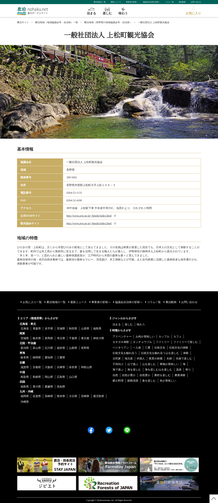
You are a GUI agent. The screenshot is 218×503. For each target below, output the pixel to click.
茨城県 (25, 338)
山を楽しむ (149, 364)
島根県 (37, 376)
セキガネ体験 (121, 342)
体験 (186, 353)
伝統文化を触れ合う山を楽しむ (160, 353)
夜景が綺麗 (155, 358)
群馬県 (49, 338)
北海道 (25, 328)
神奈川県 (98, 338)
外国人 (141, 358)
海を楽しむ (134, 369)
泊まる (117, 324)
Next (209, 78)
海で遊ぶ (118, 369)
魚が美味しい (168, 380)
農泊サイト (23, 22)
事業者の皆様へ (132, 2)
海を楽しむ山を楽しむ (158, 369)
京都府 (37, 367)
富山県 (37, 347)
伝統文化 (159, 347)
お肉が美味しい (145, 336)
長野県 (85, 347)
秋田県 (73, 328)
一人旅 (137, 347)
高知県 (61, 386)
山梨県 (73, 347)
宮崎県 (85, 396)
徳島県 (25, 386)
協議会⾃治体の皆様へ (127, 302)
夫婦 (169, 358)
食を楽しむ (149, 380)
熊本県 (61, 396)
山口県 (73, 376)
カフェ (177, 336)
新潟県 (25, 347)
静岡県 (37, 357)
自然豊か (144, 375)
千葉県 (73, 338)
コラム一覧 (169, 2)
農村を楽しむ (162, 375)
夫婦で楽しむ (184, 358)
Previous (8, 78)
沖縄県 (25, 401)
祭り (188, 369)
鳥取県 (25, 376)
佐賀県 (37, 396)
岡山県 (49, 376)
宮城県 (61, 328)
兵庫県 (61, 367)
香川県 (37, 386)
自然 (115, 375)
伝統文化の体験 (178, 347)
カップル (164, 336)
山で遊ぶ (132, 364)
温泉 (179, 369)
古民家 (117, 358)
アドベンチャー (122, 336)
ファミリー (162, 342)
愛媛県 (49, 386)
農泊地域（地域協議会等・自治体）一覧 (56, 22)
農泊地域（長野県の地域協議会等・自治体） (108, 22)
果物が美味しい (169, 364)
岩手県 (49, 328)
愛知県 (49, 357)
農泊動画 (182, 2)
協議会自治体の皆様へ (151, 2)
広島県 (61, 376)
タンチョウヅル (142, 342)
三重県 (61, 357)
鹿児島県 (98, 396)
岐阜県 (25, 357)
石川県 (49, 347)
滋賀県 (25, 367)
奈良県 (73, 367)
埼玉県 (61, 338)
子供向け (118, 364)
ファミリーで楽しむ (185, 342)
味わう (141, 324)
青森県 (37, 328)
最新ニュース (116, 2)
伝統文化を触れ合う (125, 353)
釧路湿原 (132, 380)
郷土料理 (118, 380)
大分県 (73, 396)
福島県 (97, 328)
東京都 (85, 338)
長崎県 (49, 396)
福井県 (61, 347)
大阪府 (49, 367)
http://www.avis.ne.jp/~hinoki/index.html (89, 215)
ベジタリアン (121, 347)
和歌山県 (86, 367)
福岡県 (25, 396)
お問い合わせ (196, 2)
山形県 (85, 328)
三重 (147, 347)
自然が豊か (129, 375)
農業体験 (180, 375)
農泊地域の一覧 (100, 2)
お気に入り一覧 (31, 302)
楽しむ (129, 324)
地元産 (129, 358)
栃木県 (37, 338)
